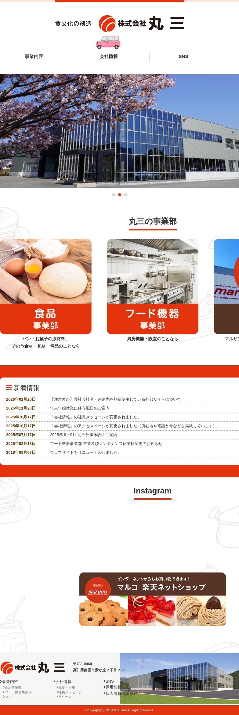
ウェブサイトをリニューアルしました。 (85, 452)
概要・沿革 (66, 687)
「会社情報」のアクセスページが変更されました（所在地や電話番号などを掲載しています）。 (135, 426)
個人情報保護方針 (121, 693)
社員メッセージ (70, 692)
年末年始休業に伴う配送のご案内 (80, 408)
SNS (183, 56)
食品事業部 (13, 687)
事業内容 (34, 56)
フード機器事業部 (18, 692)
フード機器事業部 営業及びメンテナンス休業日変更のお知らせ (106, 443)
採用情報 (113, 687)
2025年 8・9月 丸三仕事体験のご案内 (83, 434)
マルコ (10, 697)
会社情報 (109, 56)
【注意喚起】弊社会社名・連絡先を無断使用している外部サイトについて (115, 399)
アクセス (65, 697)
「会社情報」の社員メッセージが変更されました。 (95, 417)
